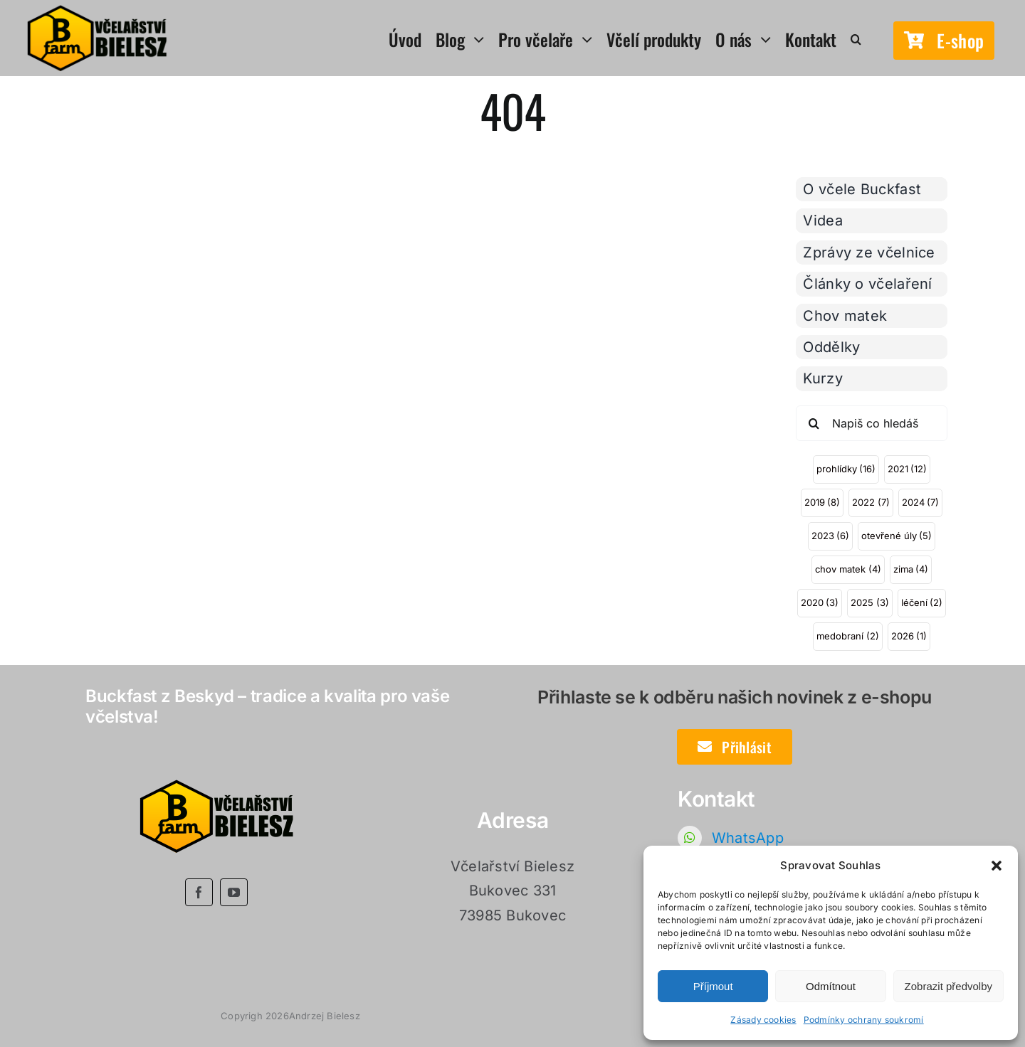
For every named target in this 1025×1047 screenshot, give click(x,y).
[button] (996, 866)
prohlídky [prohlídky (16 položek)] (846, 468)
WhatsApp (748, 837)
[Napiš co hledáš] (871, 423)
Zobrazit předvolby (948, 986)
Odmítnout (831, 986)
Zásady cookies (763, 1019)
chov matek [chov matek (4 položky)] (848, 569)
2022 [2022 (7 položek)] (870, 502)
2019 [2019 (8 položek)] (822, 502)
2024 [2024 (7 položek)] (920, 502)
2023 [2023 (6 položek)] (830, 535)
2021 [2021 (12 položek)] (907, 468)
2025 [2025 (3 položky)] (869, 602)
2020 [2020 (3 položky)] (820, 602)
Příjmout (713, 986)
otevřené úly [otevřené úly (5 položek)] (896, 535)
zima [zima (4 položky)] (910, 569)
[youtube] (234, 892)
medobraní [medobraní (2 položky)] (847, 636)
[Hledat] (813, 423)
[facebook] (199, 892)
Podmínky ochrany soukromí (864, 1019)
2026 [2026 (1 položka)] (909, 636)
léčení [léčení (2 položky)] (921, 602)
